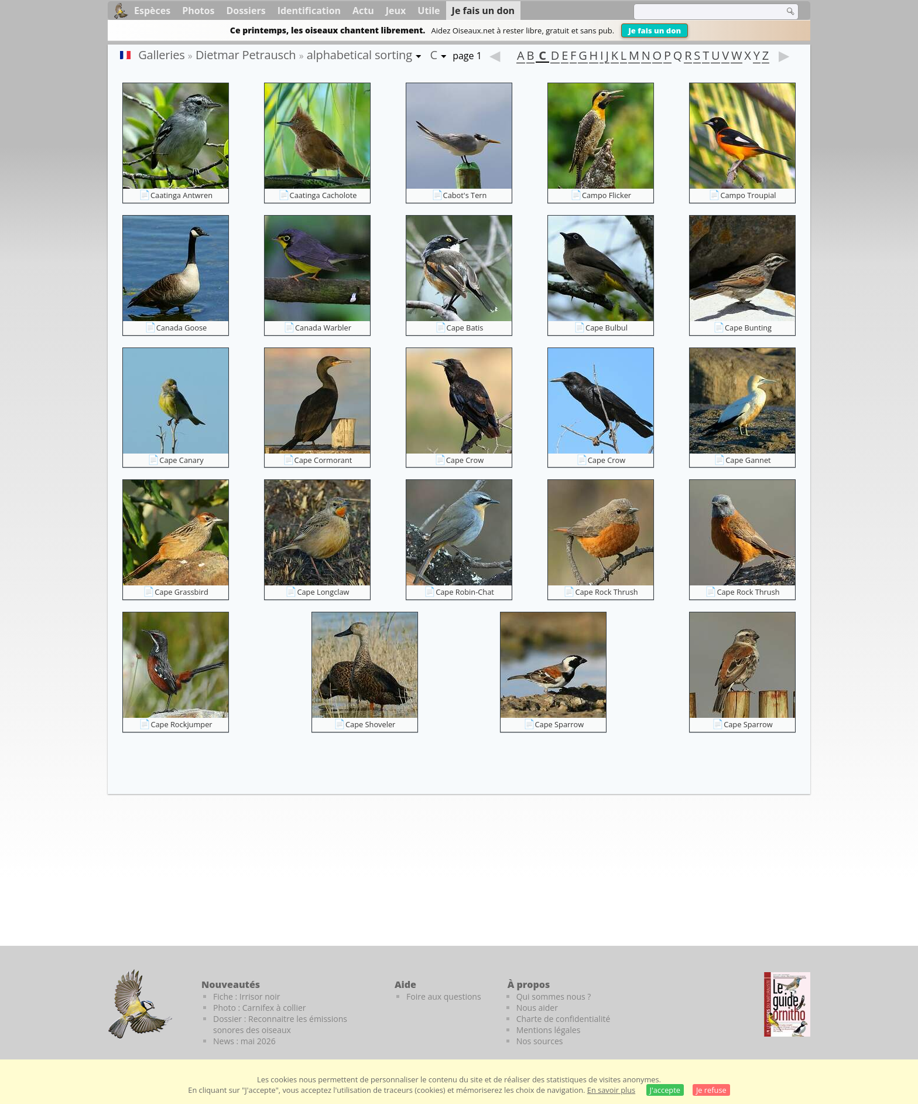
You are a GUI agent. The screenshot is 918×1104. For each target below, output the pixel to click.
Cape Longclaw (323, 592)
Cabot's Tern (465, 195)
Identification (309, 10)
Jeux (396, 10)
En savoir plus (611, 1090)
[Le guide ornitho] (787, 1004)
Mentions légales (548, 1029)
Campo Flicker (606, 195)
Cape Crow (465, 460)
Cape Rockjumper (181, 724)
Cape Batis (465, 327)
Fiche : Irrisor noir (246, 996)
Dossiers (245, 10)
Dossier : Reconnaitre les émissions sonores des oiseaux (280, 1024)
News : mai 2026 (244, 1041)
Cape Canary (181, 460)
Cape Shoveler (370, 724)
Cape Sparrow (559, 724)
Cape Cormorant (323, 460)
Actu (363, 10)
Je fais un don (654, 30)
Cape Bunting (748, 327)
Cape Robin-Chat (465, 592)
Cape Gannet (747, 460)
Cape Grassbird (181, 592)
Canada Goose (181, 327)
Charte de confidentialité (563, 1018)
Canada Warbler (323, 327)
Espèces (152, 10)
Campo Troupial (748, 195)
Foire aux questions (443, 996)
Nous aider (537, 1007)
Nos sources (539, 1041)
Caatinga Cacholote (323, 195)
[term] (701, 11)
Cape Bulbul (606, 327)
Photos (198, 10)
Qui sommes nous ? (553, 996)
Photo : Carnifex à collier (259, 1007)
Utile (428, 10)
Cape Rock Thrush (606, 592)
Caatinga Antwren (181, 195)
